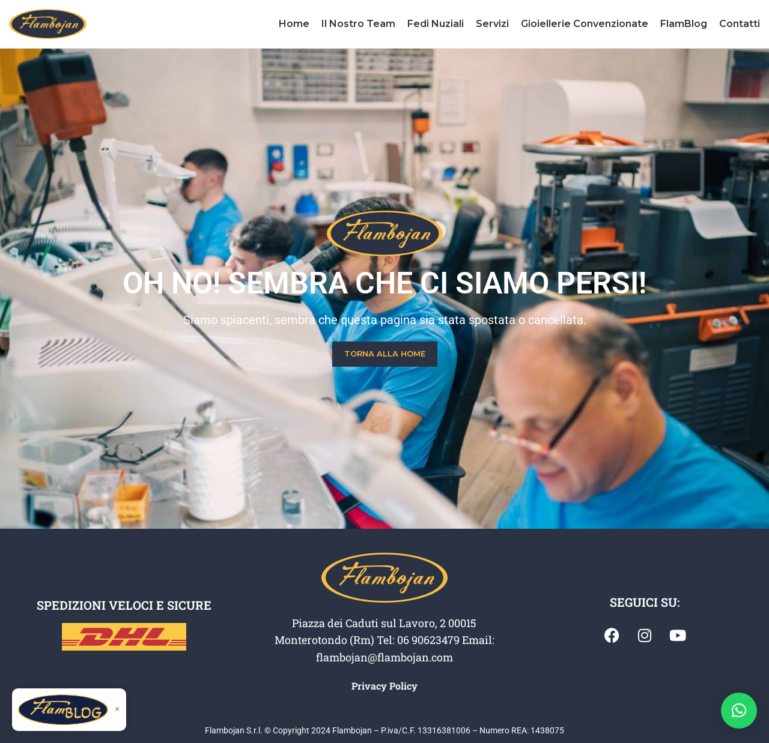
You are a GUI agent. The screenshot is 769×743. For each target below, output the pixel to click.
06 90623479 (428, 640)
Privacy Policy (384, 685)
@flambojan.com (410, 657)
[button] (739, 711)
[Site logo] (48, 23)
